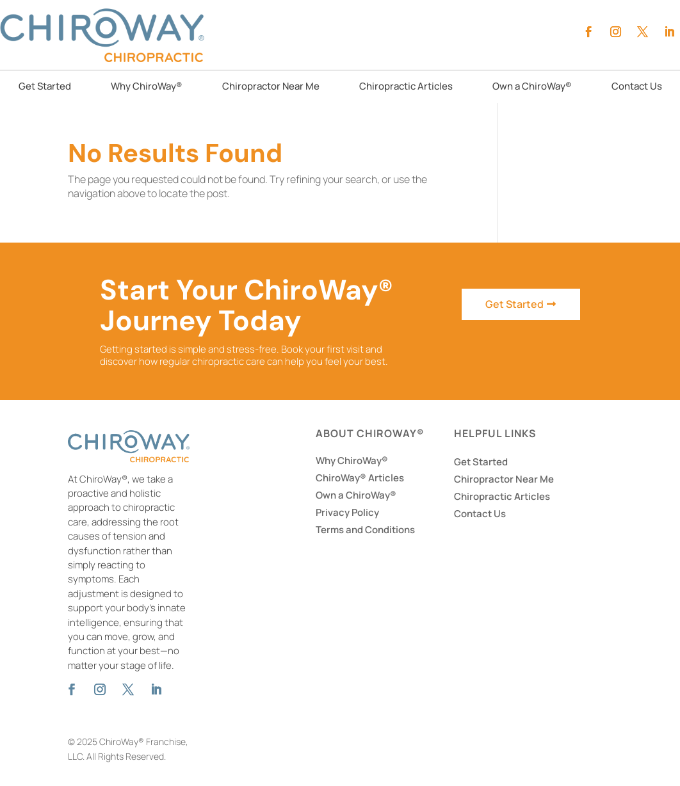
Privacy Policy (347, 512)
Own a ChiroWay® (532, 87)
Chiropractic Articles (406, 87)
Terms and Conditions (365, 529)
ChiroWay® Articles (360, 478)
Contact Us (636, 87)
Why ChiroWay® (146, 87)
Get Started (45, 87)
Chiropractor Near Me (271, 87)
